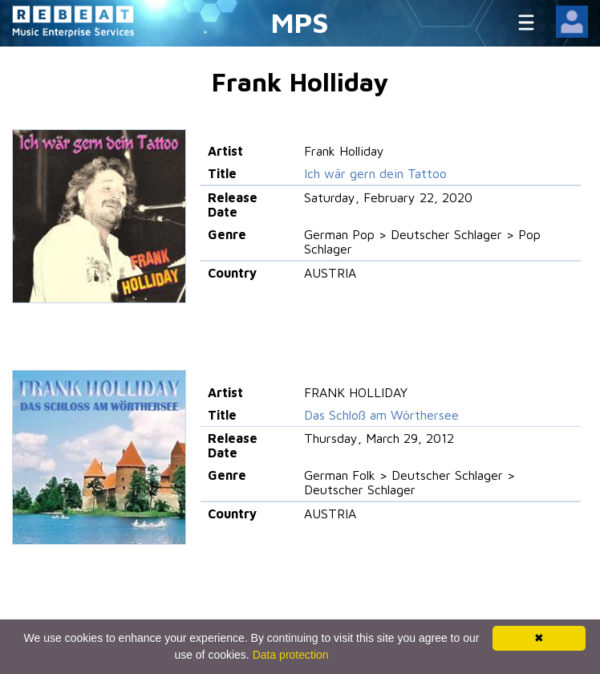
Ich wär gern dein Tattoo (375, 173)
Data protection (291, 654)
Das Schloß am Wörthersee (381, 415)
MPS (300, 22)
